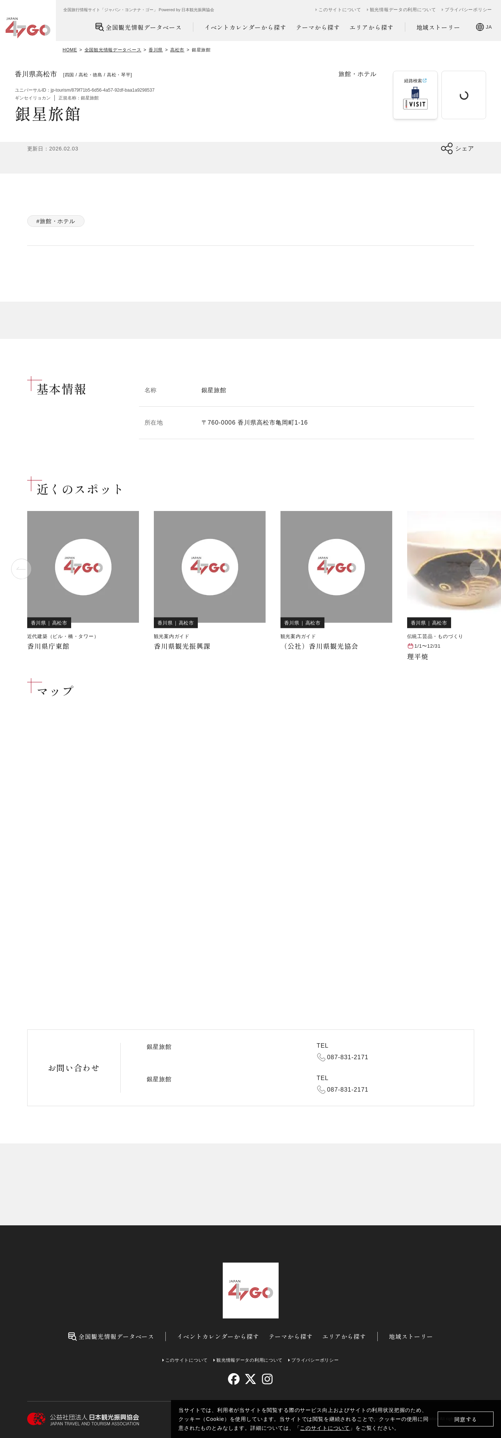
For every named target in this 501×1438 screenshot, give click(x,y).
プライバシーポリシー (468, 9)
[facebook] (233, 1378)
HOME (70, 50)
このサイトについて (325, 1428)
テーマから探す (318, 27)
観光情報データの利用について (403, 9)
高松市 (177, 50)
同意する (466, 1419)
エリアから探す (371, 27)
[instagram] (267, 1379)
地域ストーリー (438, 27)
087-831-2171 (347, 1057)
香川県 (156, 50)
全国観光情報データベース (138, 27)
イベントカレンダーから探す (245, 27)
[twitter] (250, 1378)
